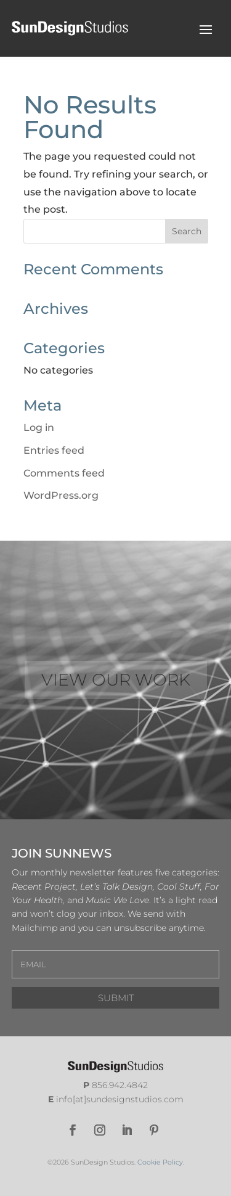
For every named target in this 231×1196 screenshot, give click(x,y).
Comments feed (64, 473)
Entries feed (53, 450)
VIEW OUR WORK (115, 680)
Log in (38, 427)
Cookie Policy (160, 1162)
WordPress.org (61, 495)
